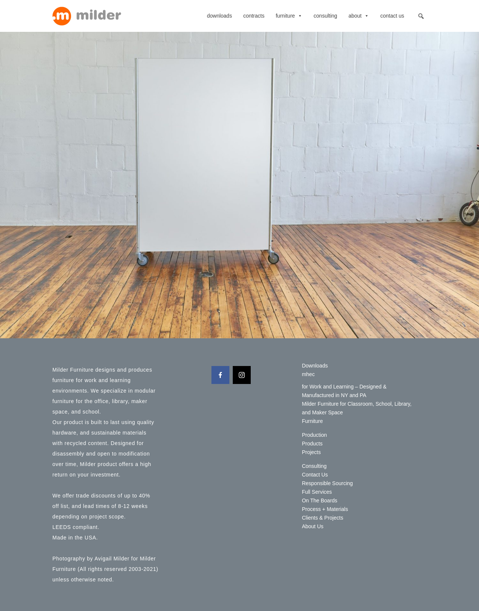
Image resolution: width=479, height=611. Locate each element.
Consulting (325, 16)
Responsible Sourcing (327, 483)
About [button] (358, 16)
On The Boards (320, 500)
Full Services (317, 492)
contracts (254, 16)
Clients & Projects (322, 518)
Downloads (219, 16)
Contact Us (392, 16)
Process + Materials (325, 509)
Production (314, 435)
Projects (311, 452)
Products (312, 444)
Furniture (289, 16)
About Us (313, 526)
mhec (308, 374)
